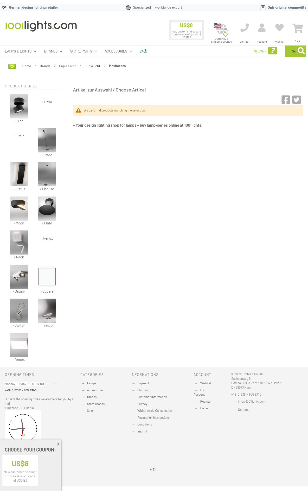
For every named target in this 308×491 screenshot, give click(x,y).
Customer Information (152, 397)
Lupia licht (93, 66)
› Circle (18, 136)
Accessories (95, 390)
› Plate (47, 210)
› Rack (19, 244)
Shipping (143, 390)
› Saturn (19, 279)
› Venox (19, 347)
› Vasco (47, 313)
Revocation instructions (153, 417)
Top (154, 469)
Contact (243, 410)
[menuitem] (19, 51)
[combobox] (271, 51)
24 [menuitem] (143, 51)
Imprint (142, 431)
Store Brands (96, 404)
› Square (47, 279)
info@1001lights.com (251, 401)
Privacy (142, 404)
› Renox (47, 238)
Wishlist (205, 383)
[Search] (301, 51)
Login (204, 408)
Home (27, 66)
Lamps (91, 383)
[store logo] (41, 29)
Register (206, 401)
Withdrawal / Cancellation (154, 410)
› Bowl (47, 102)
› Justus (19, 176)
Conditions (144, 424)
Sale (90, 410)
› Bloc (19, 108)
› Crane (47, 142)
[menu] (154, 51)
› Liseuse (47, 176)
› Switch (19, 313)
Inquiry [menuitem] (225, 51)
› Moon (19, 210)
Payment (143, 383)
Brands (45, 66)
